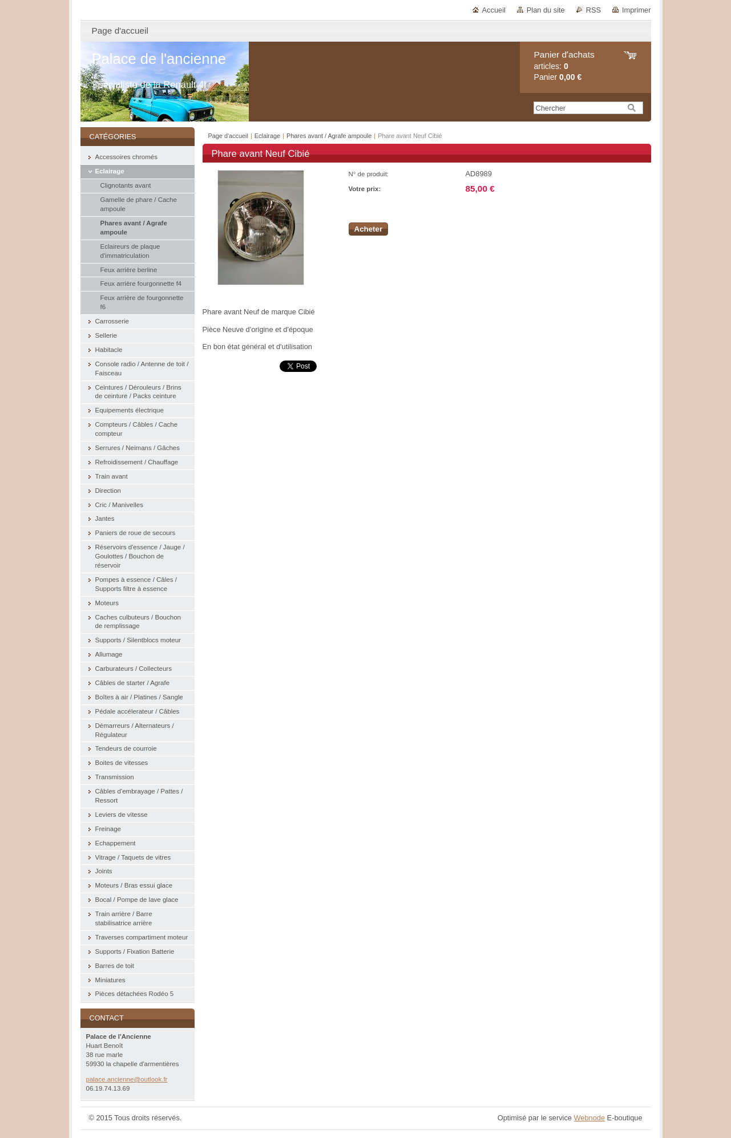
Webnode (589, 1117)
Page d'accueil (228, 135)
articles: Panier (564, 66)
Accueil (494, 10)
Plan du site (546, 10)
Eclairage (267, 135)
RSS (593, 10)
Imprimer (636, 10)
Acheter (368, 229)
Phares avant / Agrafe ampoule (329, 135)
